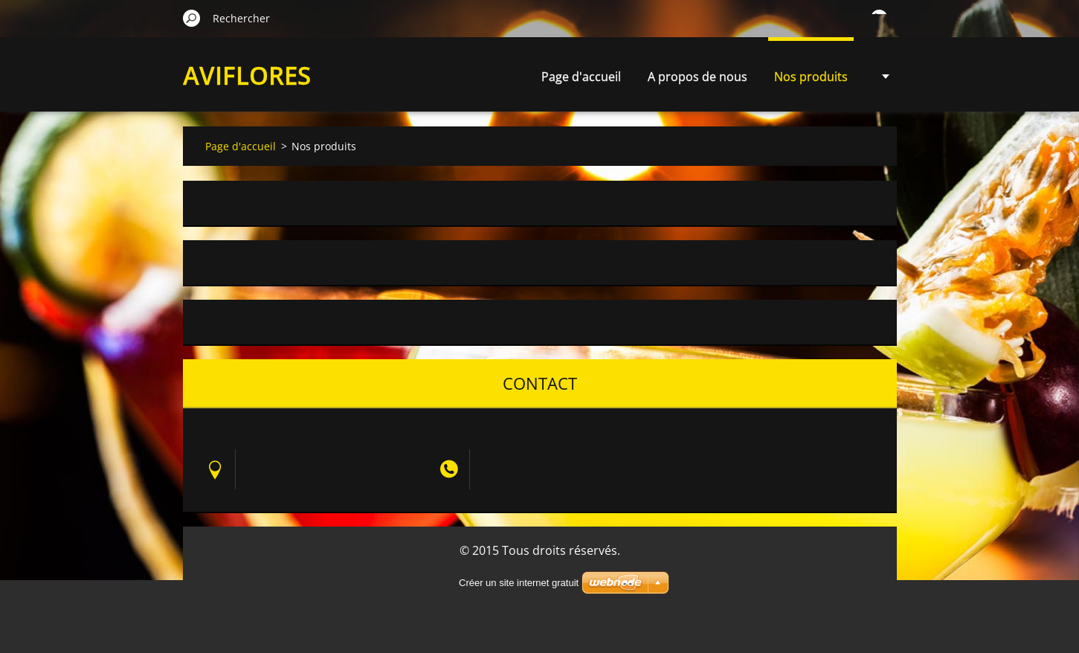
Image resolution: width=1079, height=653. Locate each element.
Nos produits (811, 76)
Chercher (192, 17)
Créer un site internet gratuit (519, 582)
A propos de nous (697, 76)
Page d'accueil (581, 76)
